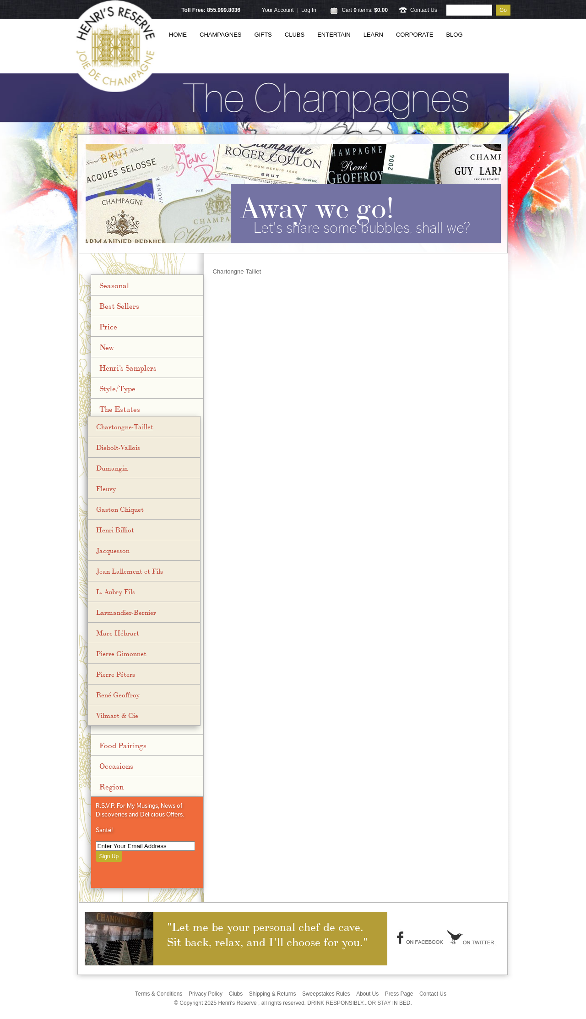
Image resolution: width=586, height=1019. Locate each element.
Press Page (399, 994)
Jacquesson (113, 550)
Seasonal (114, 285)
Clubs (294, 34)
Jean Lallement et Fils (129, 570)
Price (108, 326)
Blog (454, 34)
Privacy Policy (205, 994)
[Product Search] (469, 10)
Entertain (333, 34)
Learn (373, 34)
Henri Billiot (115, 529)
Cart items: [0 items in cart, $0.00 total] (365, 10)
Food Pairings (122, 745)
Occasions (116, 765)
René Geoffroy (118, 694)
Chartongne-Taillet (124, 426)
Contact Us (423, 10)
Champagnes (221, 34)
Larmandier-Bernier (126, 612)
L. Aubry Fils (115, 591)
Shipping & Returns (272, 994)
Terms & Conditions (158, 994)
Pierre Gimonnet (121, 653)
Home (178, 34)
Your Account (278, 10)
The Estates (119, 408)
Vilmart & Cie (117, 715)
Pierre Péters (115, 674)
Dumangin (112, 467)
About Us (367, 994)
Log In (308, 10)
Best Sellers (119, 305)
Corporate (414, 34)
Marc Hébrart (117, 632)
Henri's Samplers (128, 367)
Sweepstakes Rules (326, 994)
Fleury (106, 488)
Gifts (263, 34)
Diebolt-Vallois (118, 447)
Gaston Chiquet (120, 509)
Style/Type (117, 388)
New (106, 346)
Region (111, 786)
